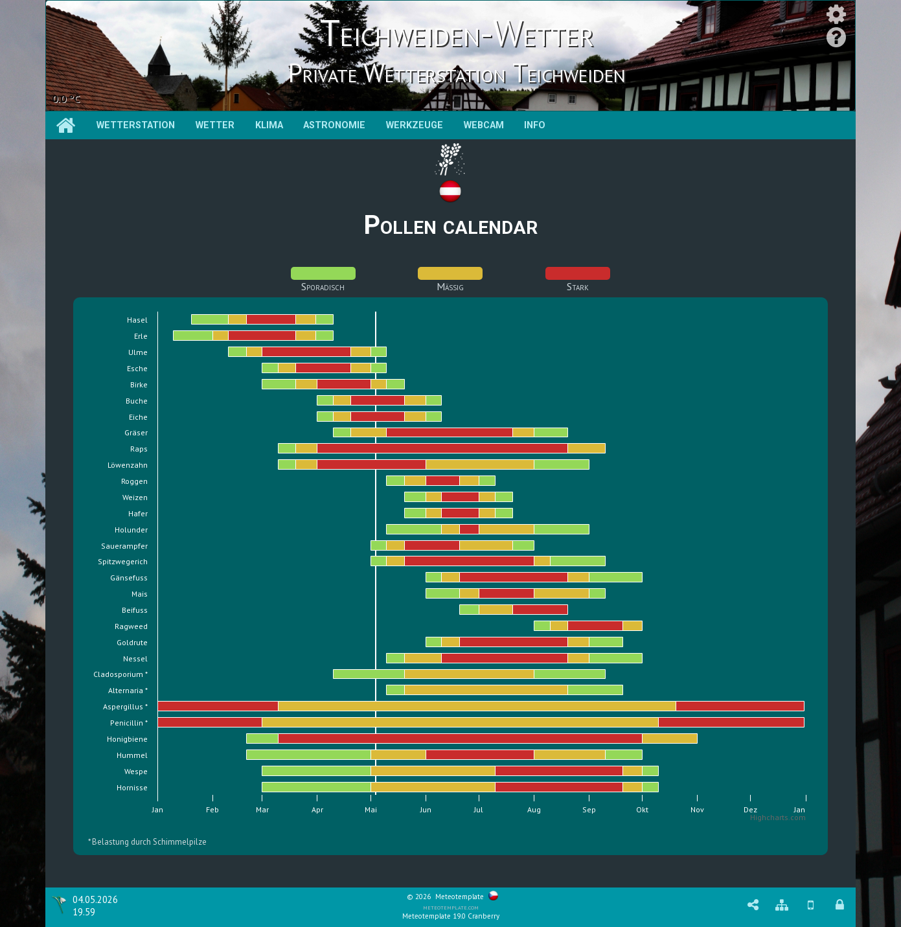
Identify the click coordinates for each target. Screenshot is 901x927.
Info (534, 125)
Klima (269, 125)
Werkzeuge (414, 125)
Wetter (215, 125)
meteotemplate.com (451, 906)
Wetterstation (136, 125)
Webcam (484, 125)
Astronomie (334, 125)
